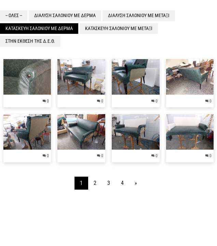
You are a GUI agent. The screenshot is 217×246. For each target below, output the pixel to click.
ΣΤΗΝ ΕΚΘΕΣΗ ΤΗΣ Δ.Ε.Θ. (30, 41)
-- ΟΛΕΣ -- (13, 15)
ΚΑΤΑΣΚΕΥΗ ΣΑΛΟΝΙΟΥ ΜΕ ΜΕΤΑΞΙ (118, 28)
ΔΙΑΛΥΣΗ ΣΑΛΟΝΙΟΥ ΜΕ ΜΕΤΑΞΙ (138, 15)
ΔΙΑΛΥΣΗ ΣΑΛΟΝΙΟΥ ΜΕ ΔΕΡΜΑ (65, 15)
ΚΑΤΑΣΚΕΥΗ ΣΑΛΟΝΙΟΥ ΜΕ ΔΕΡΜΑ (39, 28)
